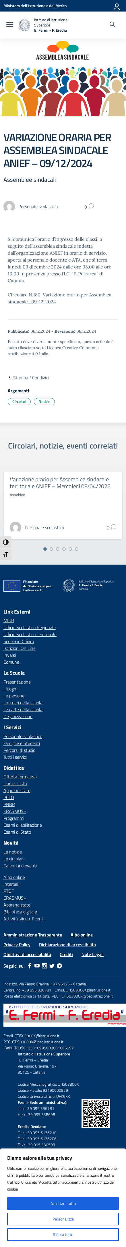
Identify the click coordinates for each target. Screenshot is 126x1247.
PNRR (9, 804)
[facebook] (29, 965)
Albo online (14, 877)
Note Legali (93, 954)
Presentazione (17, 681)
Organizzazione (17, 716)
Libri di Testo (15, 783)
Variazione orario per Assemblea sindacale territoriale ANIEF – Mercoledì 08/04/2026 (60, 483)
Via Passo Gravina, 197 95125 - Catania (52, 984)
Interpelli (11, 884)
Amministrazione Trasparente (32, 934)
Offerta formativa (20, 776)
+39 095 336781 (36, 990)
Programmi (13, 818)
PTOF (8, 891)
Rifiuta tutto (63, 1234)
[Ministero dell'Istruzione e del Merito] (35, 6)
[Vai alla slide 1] (45, 549)
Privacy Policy (16, 944)
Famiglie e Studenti (21, 743)
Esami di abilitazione (22, 825)
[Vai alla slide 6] (76, 549)
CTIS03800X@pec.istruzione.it (87, 996)
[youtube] (37, 965)
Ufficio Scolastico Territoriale (30, 634)
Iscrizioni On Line (19, 648)
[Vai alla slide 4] (64, 549)
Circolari (19, 401)
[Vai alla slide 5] (70, 549)
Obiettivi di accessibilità (27, 954)
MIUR (8, 620)
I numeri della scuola (22, 702)
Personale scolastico (22, 736)
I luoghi (10, 688)
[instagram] (44, 965)
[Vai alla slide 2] (51, 549)
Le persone (13, 695)
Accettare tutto (63, 1203)
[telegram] (59, 965)
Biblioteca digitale (20, 911)
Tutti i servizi (15, 757)
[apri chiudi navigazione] (9, 25)
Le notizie (12, 851)
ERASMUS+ (14, 811)
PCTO (8, 797)
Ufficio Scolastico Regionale (29, 627)
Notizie (44, 401)
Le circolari (13, 858)
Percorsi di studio (19, 750)
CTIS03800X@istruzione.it (88, 990)
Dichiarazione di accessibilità (67, 944)
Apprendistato (16, 790)
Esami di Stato (17, 831)
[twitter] (52, 965)
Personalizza (63, 1219)
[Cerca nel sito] (112, 25)
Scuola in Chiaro (18, 641)
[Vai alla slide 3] (57, 549)
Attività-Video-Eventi (23, 918)
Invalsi (9, 655)
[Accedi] (117, 6)
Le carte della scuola (22, 709)
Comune (11, 661)
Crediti (66, 954)
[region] (63, 1197)
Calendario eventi (20, 865)
